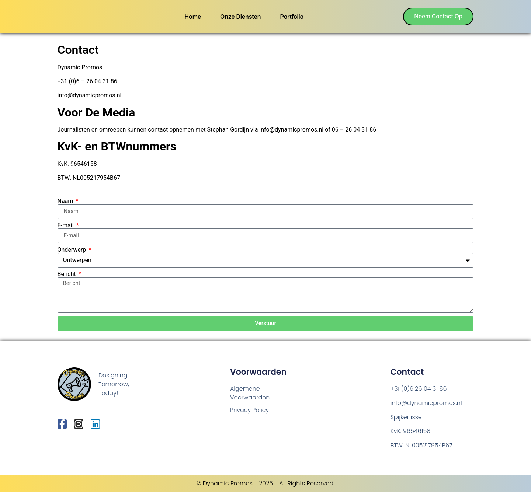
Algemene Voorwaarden (250, 393)
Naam (66, 201)
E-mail (66, 225)
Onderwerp (73, 250)
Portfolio (291, 16)
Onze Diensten (239, 16)
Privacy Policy (249, 410)
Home (192, 16)
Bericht (67, 274)
